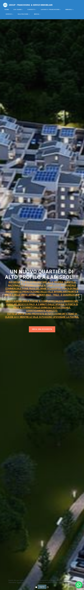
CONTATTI (31, 9)
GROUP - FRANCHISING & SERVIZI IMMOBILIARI (39, 5)
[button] (5, 297)
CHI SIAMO (17, 9)
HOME (7, 9)
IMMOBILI (69, 9)
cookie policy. (70, 582)
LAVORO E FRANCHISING (50, 9)
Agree (42, 587)
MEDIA (36, 14)
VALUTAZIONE (23, 14)
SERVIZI (9, 14)
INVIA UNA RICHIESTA (42, 329)
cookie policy (21, 582)
